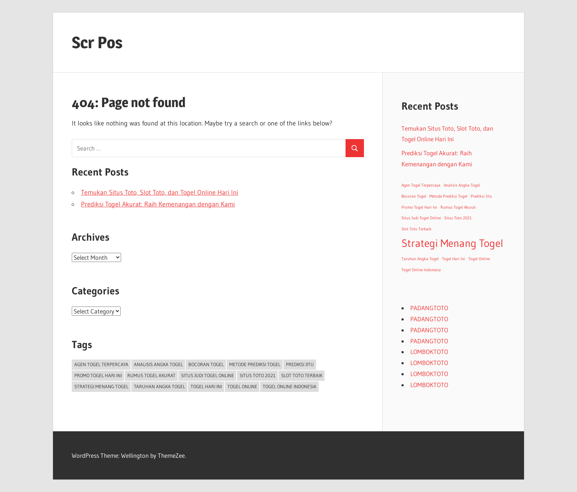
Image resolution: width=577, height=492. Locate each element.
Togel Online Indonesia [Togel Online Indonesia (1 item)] (289, 386)
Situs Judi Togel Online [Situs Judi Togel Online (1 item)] (207, 375)
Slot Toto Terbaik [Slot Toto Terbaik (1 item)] (301, 375)
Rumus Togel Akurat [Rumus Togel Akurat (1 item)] (151, 375)
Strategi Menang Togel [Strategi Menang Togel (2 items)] (101, 386)
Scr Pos (97, 42)
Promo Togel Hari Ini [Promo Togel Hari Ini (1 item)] (98, 375)
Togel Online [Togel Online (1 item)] (242, 386)
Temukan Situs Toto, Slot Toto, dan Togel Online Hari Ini (159, 192)
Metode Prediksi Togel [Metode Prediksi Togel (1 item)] (254, 364)
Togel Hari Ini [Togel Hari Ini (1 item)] (206, 386)
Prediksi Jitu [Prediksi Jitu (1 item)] (300, 364)
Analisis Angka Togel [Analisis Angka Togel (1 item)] (158, 364)
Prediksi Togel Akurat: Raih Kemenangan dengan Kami (158, 204)
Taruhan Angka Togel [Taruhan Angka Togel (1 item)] (159, 386)
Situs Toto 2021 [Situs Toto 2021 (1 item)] (258, 375)
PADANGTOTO (429, 308)
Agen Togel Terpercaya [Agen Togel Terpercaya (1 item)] (101, 364)
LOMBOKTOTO (429, 351)
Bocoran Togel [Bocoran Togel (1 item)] (206, 364)
